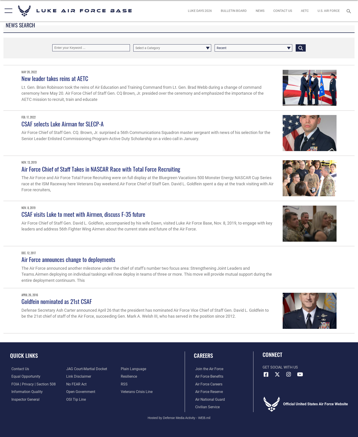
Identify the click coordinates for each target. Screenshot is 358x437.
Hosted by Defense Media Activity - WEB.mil (179, 417)
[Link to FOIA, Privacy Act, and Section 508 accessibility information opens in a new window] (32, 384)
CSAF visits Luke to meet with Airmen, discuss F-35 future (83, 214)
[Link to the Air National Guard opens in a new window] (209, 399)
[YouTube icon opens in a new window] (300, 374)
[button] (7, 11)
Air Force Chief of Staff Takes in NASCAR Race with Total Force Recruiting (100, 169)
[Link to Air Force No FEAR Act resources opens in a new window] (76, 384)
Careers (203, 355)
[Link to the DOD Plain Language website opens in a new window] (134, 369)
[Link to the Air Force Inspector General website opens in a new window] (24, 399)
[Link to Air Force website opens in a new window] (328, 10)
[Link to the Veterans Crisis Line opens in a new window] (137, 392)
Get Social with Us (280, 367)
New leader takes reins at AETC (54, 78)
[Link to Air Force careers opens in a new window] (207, 384)
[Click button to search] (301, 47)
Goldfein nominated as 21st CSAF (56, 301)
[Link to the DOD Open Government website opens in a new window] (80, 392)
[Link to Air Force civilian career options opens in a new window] (206, 407)
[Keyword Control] (91, 47)
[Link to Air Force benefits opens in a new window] (208, 376)
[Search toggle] (349, 11)
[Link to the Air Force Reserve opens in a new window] (207, 392)
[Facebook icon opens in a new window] (266, 374)
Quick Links (24, 355)
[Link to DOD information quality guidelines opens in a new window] (25, 392)
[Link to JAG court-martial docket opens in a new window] (86, 369)
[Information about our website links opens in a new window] (78, 376)
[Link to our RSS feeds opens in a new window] (124, 384)
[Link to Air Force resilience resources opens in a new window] (129, 376)
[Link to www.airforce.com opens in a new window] (208, 369)
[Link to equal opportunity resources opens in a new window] (24, 376)
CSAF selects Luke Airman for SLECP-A (62, 124)
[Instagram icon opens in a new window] (288, 374)
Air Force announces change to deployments (68, 259)
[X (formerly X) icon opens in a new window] (277, 374)
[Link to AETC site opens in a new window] (304, 10)
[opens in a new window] (199, 10)
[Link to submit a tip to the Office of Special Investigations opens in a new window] (75, 399)
